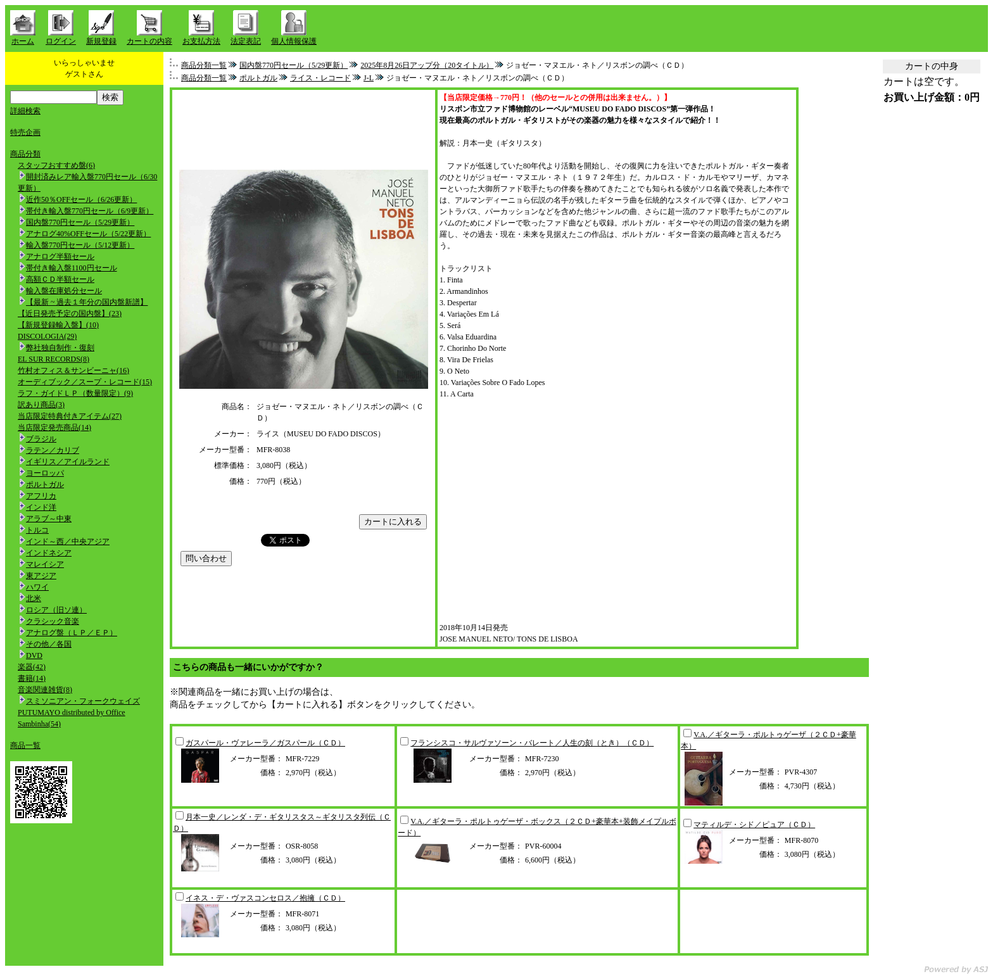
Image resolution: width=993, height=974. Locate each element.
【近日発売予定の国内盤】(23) (70, 313)
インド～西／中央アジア (68, 541)
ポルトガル (45, 484)
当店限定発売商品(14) (54, 427)
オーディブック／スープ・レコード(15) (85, 381)
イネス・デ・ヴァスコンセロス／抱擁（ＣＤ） (265, 898)
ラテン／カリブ (52, 450)
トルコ (37, 530)
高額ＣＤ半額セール (60, 279)
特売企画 (25, 132)
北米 (33, 598)
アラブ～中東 (49, 518)
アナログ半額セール (60, 256)
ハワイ (37, 587)
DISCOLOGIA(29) (47, 336)
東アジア (41, 575)
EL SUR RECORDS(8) (53, 359)
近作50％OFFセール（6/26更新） (81, 199)
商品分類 (25, 153)
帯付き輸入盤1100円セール (71, 267)
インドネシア (49, 552)
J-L (369, 77)
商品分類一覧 (204, 65)
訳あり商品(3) (41, 404)
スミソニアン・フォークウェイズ (83, 701)
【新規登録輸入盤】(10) (58, 324)
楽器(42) (32, 666)
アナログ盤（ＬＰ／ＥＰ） (71, 632)
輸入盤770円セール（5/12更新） (80, 245)
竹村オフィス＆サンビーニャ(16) (73, 370)
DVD (34, 655)
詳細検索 (25, 110)
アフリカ (41, 495)
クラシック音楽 (52, 621)
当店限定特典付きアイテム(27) (70, 416)
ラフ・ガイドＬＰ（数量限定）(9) (75, 393)
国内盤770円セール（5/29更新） (80, 222)
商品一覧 (25, 745)
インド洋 (41, 507)
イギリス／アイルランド (68, 461)
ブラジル (41, 438)
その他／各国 (49, 644)
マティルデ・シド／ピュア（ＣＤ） (754, 824)
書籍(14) (32, 678)
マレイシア (45, 564)
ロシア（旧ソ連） (56, 609)
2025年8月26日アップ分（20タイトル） (426, 65)
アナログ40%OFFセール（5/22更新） (88, 233)
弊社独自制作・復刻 (60, 347)
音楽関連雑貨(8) (45, 689)
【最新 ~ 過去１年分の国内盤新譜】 (87, 302)
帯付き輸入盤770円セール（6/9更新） (89, 210)
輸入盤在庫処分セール (64, 290)
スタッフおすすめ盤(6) (56, 165)
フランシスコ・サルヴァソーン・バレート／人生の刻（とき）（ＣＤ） (532, 742)
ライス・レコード (320, 77)
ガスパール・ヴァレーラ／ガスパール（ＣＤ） (265, 742)
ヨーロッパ (45, 473)
